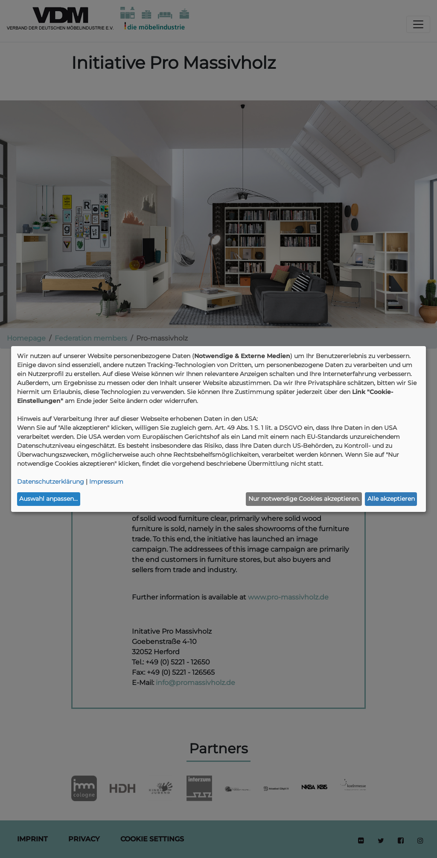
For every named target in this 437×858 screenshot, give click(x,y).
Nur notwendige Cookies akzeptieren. (304, 498)
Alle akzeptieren (391, 498)
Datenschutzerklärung (50, 481)
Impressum (106, 481)
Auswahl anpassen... (48, 498)
